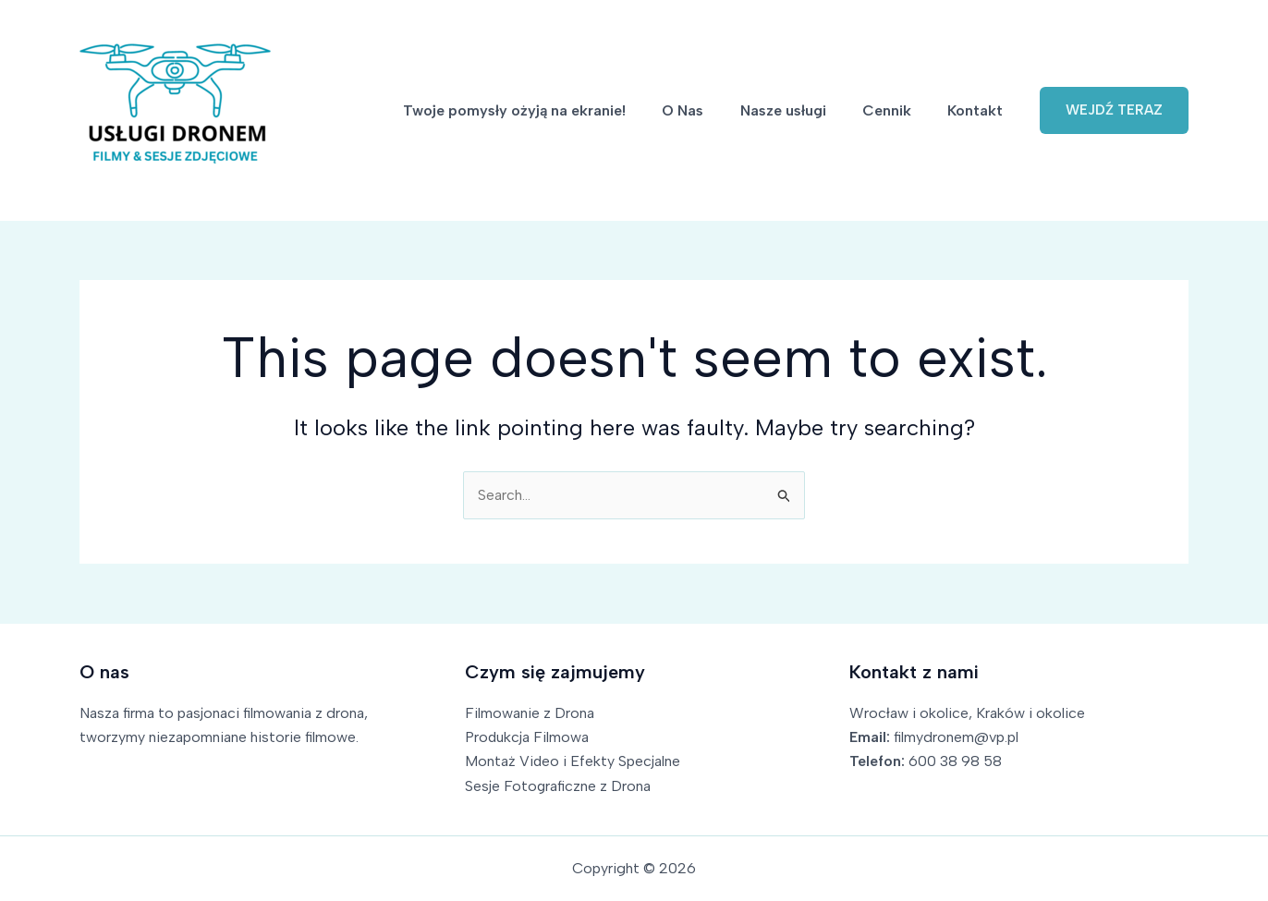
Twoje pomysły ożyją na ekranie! (544, 110)
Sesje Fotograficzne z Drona (558, 786)
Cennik (896, 110)
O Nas (706, 110)
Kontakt (978, 110)
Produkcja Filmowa (527, 737)
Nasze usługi (800, 110)
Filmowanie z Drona (529, 713)
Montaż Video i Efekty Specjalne (573, 761)
